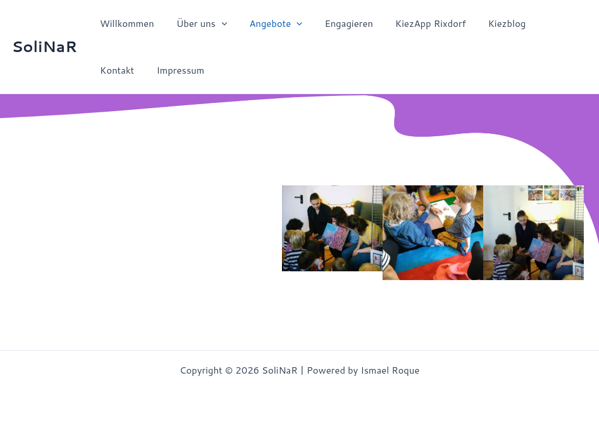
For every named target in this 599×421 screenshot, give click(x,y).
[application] (216, 23)
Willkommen (125, 23)
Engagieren (336, 23)
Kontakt (542, 23)
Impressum (122, 70)
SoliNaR (44, 46)
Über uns (196, 23)
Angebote (267, 23)
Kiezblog (488, 23)
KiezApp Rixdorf (415, 23)
